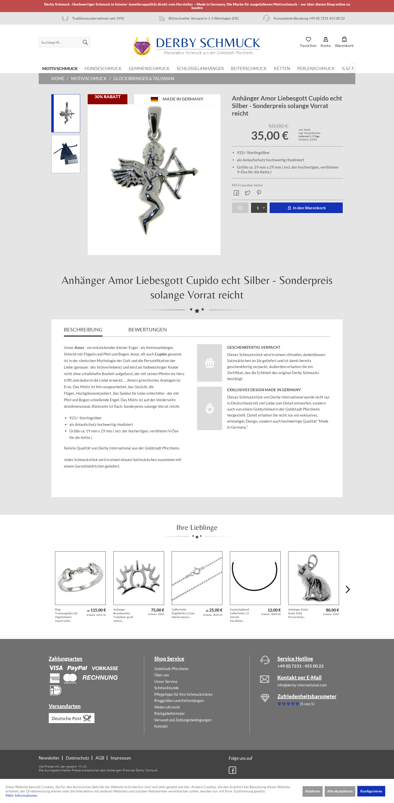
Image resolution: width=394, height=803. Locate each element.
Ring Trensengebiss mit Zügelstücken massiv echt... (66, 615)
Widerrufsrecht (167, 707)
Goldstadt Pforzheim (171, 668)
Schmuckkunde (166, 687)
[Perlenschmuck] (316, 68)
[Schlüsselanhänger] (200, 68)
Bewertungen (148, 329)
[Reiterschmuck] (248, 68)
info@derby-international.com (302, 685)
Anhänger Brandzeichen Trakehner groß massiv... (123, 615)
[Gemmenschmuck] (149, 68)
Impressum (121, 758)
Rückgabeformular (169, 713)
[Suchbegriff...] (64, 42)
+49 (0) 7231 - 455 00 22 (300, 666)
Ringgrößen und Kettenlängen (179, 700)
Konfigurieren (371, 791)
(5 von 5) (296, 703)
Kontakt (161, 726)
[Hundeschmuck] (103, 68)
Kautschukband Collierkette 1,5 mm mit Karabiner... (239, 615)
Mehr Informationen (21, 795)
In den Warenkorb (306, 207)
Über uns (161, 675)
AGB (99, 758)
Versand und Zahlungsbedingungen (183, 720)
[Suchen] (85, 42)
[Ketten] (282, 68)
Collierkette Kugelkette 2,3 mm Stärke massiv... (183, 613)
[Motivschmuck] (60, 68)
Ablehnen (312, 791)
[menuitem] (64, 42)
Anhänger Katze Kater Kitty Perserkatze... (298, 613)
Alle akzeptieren (340, 791)
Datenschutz (77, 758)
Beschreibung (83, 329)
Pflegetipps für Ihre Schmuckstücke (183, 694)
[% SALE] (348, 68)
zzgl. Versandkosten (310, 132)
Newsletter (49, 758)
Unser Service (165, 681)
